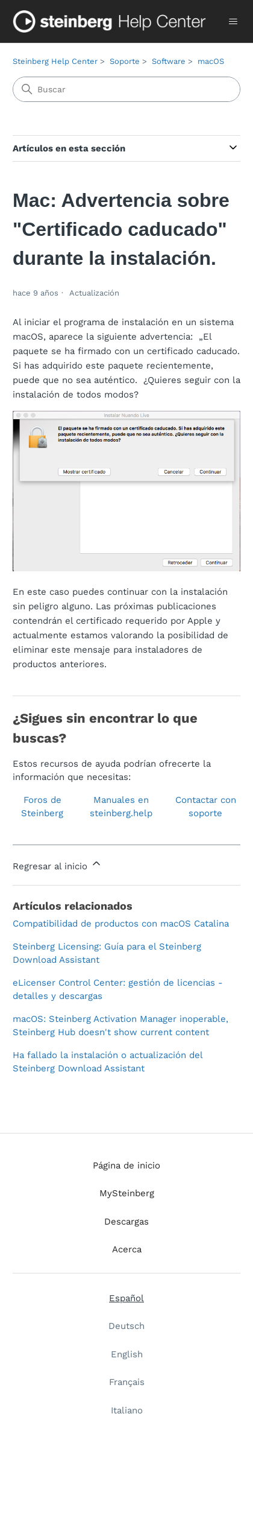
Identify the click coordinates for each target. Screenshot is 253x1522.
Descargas (126, 1221)
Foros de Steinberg (42, 806)
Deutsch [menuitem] (126, 1326)
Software (169, 61)
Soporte (125, 61)
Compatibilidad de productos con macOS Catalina (121, 923)
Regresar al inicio (57, 864)
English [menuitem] (127, 1354)
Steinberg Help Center (55, 61)
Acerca (127, 1249)
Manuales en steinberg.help (121, 806)
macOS (211, 61)
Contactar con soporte (205, 806)
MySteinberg (126, 1193)
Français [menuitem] (127, 1382)
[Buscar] (126, 89)
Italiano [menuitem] (127, 1410)
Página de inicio (126, 1165)
